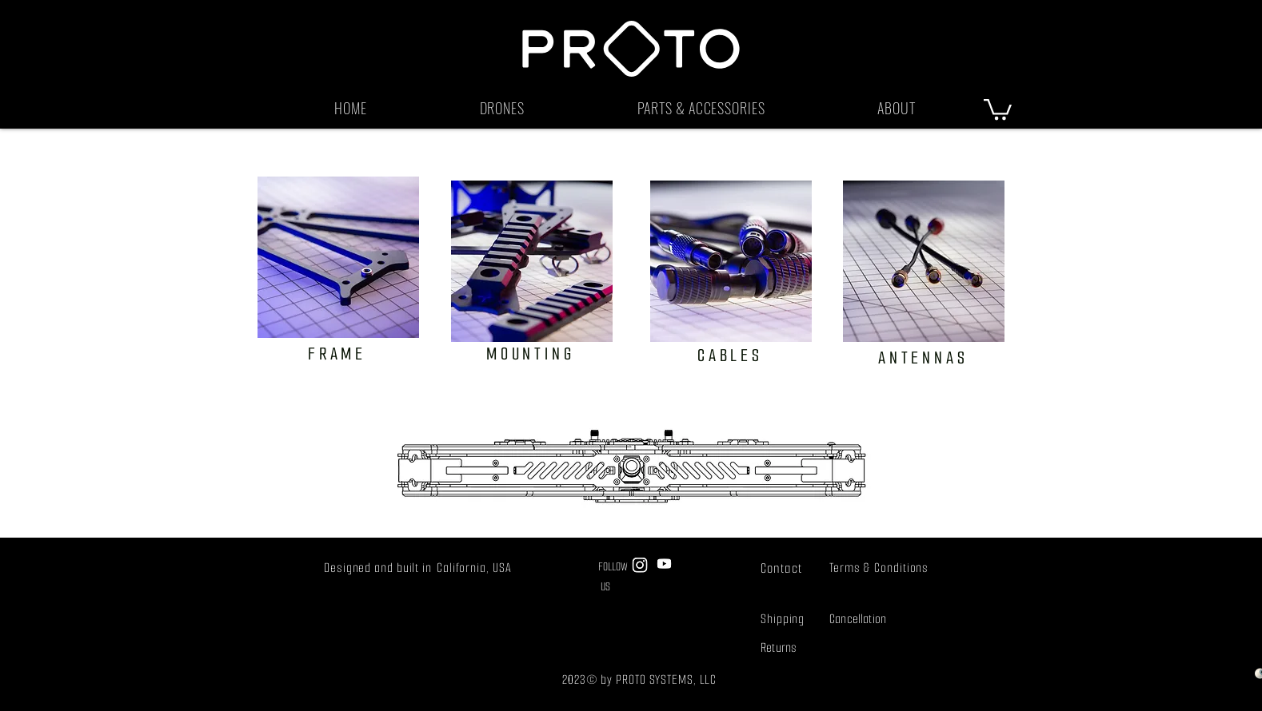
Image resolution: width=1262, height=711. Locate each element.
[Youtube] (664, 563)
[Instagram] (640, 565)
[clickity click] (532, 261)
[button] (501, 107)
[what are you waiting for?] (338, 257)
